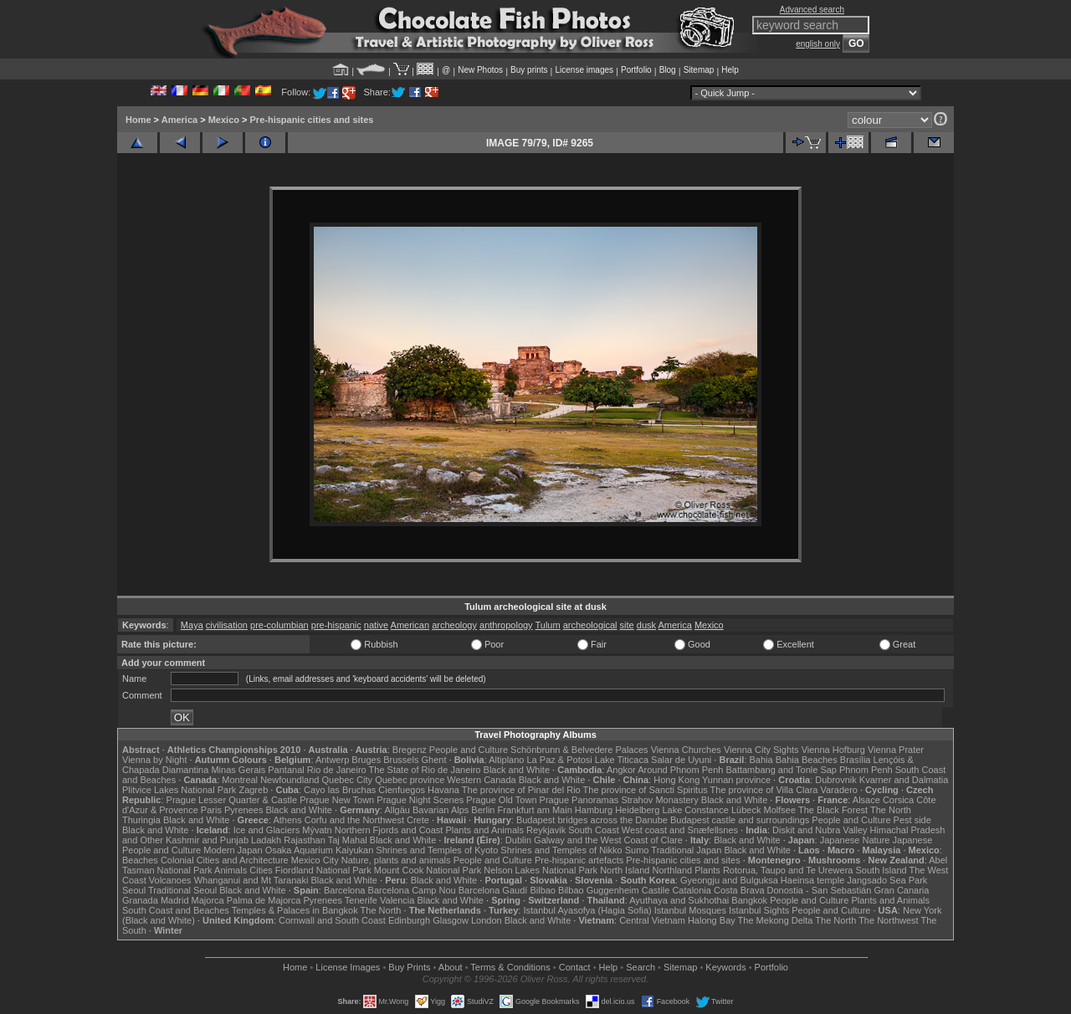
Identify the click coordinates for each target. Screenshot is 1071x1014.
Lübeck (746, 810)
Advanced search (812, 9)
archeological (590, 625)
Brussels (400, 760)
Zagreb (253, 790)
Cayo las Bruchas (340, 790)
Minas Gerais (238, 770)
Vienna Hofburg (833, 750)
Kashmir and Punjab (207, 840)
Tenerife (361, 900)
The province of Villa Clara (764, 790)
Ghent (434, 760)
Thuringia (141, 820)
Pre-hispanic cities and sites (312, 120)
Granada (140, 900)
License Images (347, 967)
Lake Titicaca (621, 760)
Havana (443, 790)
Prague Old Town (501, 800)
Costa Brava (739, 890)
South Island (881, 870)
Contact (575, 967)
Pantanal (286, 770)
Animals (230, 870)
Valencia (397, 900)
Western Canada (481, 780)
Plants (707, 870)
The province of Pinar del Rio (521, 790)
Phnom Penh (866, 770)
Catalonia (691, 890)
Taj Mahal (347, 840)
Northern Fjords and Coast (389, 830)
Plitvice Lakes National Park (179, 790)
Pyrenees (243, 810)
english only (818, 44)
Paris (211, 810)
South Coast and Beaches (175, 910)
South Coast (593, 830)
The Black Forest (833, 810)
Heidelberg (637, 810)
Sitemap (699, 69)
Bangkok (749, 900)
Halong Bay (711, 920)
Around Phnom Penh (680, 770)
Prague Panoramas (579, 800)
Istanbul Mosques (690, 910)
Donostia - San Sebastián (819, 890)
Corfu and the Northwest (354, 820)
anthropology (506, 625)
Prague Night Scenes (420, 800)
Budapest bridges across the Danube (592, 820)
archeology (454, 625)
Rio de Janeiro (336, 770)
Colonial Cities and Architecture (225, 860)
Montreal (240, 780)
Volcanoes (170, 880)
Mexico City (315, 860)
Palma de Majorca (264, 900)
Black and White (517, 770)
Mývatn (316, 830)
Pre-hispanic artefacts (579, 860)
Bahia (761, 760)
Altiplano (506, 760)
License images (584, 69)
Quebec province (409, 780)
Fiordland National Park (323, 870)
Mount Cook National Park (427, 870)
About (450, 967)
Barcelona (345, 890)
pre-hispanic (336, 625)
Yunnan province (736, 780)
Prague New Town (337, 800)
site (627, 625)
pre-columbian (279, 625)
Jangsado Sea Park (887, 880)
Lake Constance (695, 810)
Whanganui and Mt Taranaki (251, 880)
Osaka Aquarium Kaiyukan (319, 850)
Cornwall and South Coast (332, 920)
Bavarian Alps (441, 810)
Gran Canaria (901, 890)
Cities (261, 870)
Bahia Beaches (807, 760)
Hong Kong (676, 780)
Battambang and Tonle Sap (781, 770)
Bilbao (543, 890)
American (410, 625)
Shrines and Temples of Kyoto (437, 850)
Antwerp (332, 760)
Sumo (637, 850)
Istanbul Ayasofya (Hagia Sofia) (587, 910)
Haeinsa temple (812, 880)
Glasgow (451, 920)
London (486, 920)
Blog (667, 69)
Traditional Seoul (182, 890)
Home (138, 120)
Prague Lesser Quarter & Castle (232, 800)
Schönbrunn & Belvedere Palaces (579, 750)
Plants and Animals (484, 830)
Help (730, 69)
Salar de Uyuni (681, 760)
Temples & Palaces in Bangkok (295, 910)
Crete (418, 820)
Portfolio (636, 69)
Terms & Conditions (510, 967)
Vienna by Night (154, 760)
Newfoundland (289, 780)
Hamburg (593, 810)
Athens (287, 820)
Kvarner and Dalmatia (903, 780)
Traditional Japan (686, 850)
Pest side (912, 820)
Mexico (223, 120)
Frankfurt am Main (535, 810)
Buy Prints (409, 967)
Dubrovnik (836, 780)
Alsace (866, 800)
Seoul (134, 890)
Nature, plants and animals (396, 860)
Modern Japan (232, 850)
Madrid (175, 900)
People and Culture (468, 750)
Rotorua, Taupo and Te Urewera (788, 870)
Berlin (483, 810)
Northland (673, 870)
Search (640, 967)
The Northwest (888, 920)
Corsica (898, 800)
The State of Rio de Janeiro (425, 770)
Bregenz (409, 750)
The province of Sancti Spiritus (645, 790)
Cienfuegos (401, 790)
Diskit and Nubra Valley (820, 830)
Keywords (725, 967)
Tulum (547, 625)
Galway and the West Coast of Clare (608, 840)
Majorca (208, 900)
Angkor (621, 770)
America (179, 120)
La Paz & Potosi (559, 760)
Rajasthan (304, 840)
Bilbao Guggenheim (598, 890)
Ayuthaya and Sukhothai (679, 900)
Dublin (518, 840)
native (376, 625)
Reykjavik (546, 830)
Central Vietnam (652, 920)
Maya (192, 625)
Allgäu (397, 810)
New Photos (480, 69)
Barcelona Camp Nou (412, 890)
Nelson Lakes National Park (540, 870)
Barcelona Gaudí (493, 890)
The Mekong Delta (775, 920)
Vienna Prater (896, 750)
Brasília (855, 760)
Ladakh (266, 840)
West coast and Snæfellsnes (680, 830)
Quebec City (347, 780)
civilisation (227, 625)
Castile (656, 890)
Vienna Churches (686, 750)
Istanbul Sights (759, 910)
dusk (646, 625)
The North (890, 810)
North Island (624, 870)
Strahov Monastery (659, 800)
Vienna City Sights (761, 750)
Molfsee (780, 810)
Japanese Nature (855, 840)
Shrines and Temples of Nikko (561, 850)
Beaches (140, 860)
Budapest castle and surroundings (739, 820)
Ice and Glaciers (266, 830)
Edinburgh (409, 920)
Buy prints (528, 69)
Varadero (838, 790)
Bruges (366, 760)
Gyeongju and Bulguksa (729, 880)
